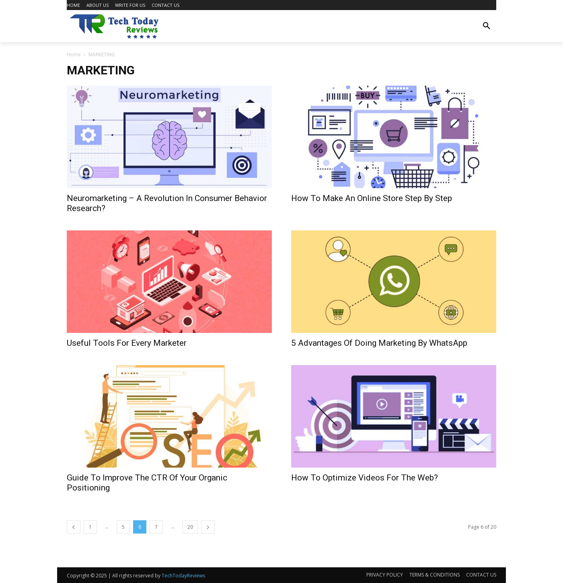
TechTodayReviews (183, 575)
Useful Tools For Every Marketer (127, 343)
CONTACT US (481, 574)
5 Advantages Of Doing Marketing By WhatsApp (379, 343)
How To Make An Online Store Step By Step (371, 198)
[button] (486, 26)
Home (74, 54)
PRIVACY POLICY (384, 574)
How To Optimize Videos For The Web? (364, 477)
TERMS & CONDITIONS (434, 574)
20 (190, 526)
